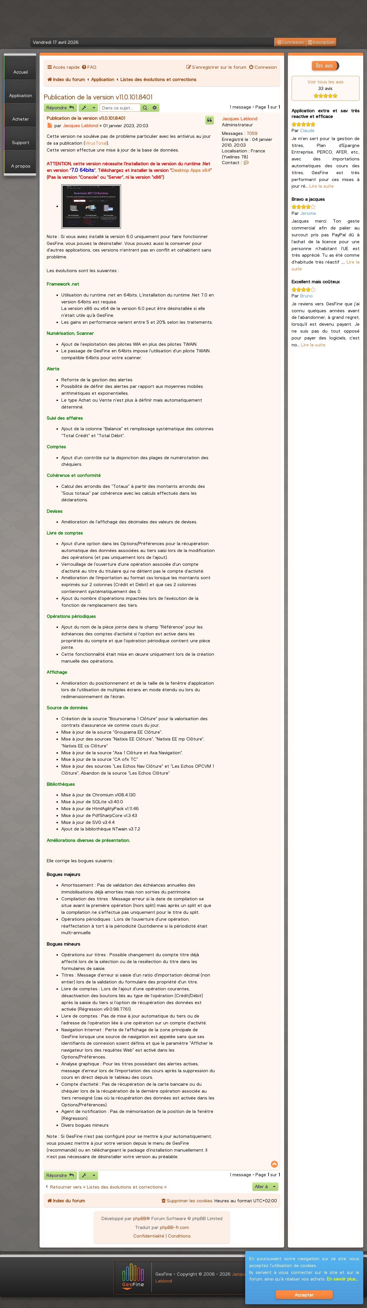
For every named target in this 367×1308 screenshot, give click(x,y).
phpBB (140, 1218)
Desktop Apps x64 (190, 170)
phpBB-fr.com (174, 1227)
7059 (252, 133)
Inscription (321, 42)
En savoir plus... (342, 1278)
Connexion (290, 42)
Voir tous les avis (325, 81)
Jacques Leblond (239, 118)
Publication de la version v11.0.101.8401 (98, 97)
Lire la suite (321, 185)
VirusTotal (96, 143)
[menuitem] (88, 67)
